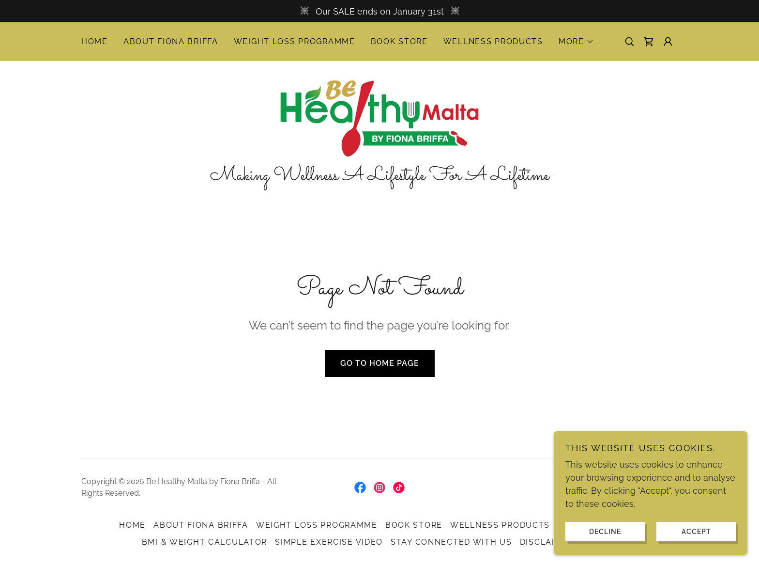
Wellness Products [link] (493, 41)
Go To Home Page (379, 363)
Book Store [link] (399, 41)
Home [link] (94, 41)
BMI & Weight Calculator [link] (204, 542)
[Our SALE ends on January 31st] (379, 11)
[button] (576, 41)
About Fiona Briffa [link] (170, 41)
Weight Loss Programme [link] (294, 41)
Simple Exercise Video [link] (329, 542)
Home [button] (132, 525)
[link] (648, 41)
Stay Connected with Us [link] (451, 542)
